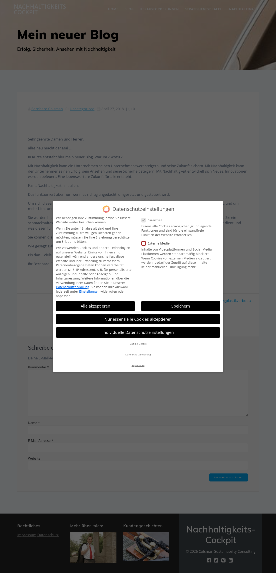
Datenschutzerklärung (72, 284)
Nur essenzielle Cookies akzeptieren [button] (138, 316)
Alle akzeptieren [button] (95, 303)
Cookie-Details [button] (138, 341)
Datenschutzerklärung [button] (138, 351)
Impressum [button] (138, 362)
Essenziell (153, 217)
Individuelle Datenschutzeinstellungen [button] (138, 329)
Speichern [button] (180, 303)
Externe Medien (157, 240)
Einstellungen (89, 288)
